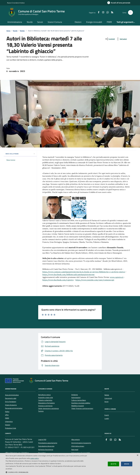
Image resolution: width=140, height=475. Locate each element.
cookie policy (34, 458)
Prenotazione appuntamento (47, 443)
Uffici (7, 415)
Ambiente (74, 395)
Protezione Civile (10, 428)
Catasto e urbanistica (45, 400)
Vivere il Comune (55, 22)
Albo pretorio (75, 439)
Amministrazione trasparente (81, 443)
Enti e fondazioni (10, 401)
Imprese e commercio (45, 406)
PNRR (109, 22)
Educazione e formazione (46, 403)
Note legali (74, 449)
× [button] (137, 455)
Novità (29, 22)
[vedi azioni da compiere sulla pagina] (121, 39)
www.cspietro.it (116, 277)
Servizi (40, 22)
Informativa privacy (77, 446)
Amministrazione (14, 22)
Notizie (22, 31)
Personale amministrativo (13, 408)
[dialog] (70, 464)
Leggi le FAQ (42, 439)
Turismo (41, 411)
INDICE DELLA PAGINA (20, 154)
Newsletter (42, 453)
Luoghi (106, 418)
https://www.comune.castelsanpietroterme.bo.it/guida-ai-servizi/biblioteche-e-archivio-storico (83, 272)
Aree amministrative (12, 395)
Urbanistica (9, 421)
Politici (7, 411)
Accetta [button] (113, 464)
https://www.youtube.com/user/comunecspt (94, 280)
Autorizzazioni (75, 397)
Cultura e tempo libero (78, 400)
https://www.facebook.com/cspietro (58, 280)
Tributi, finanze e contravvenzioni (82, 408)
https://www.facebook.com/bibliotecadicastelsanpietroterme (68, 274)
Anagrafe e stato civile (45, 397)
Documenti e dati (10, 398)
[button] (47, 472)
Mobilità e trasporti (77, 406)
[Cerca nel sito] (130, 12)
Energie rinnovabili (94, 22)
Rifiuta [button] (126, 464)
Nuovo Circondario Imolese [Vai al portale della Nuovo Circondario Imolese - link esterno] (16, 3)
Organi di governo (11, 405)
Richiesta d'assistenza (45, 449)
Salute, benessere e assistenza (48, 408)
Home (8, 31)
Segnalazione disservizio (46, 446)
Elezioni (78, 22)
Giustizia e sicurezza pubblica (80, 403)
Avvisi (106, 401)
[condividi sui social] (109, 39)
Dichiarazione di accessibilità (80, 453)
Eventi (106, 415)
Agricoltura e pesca (44, 395)
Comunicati (108, 398)
